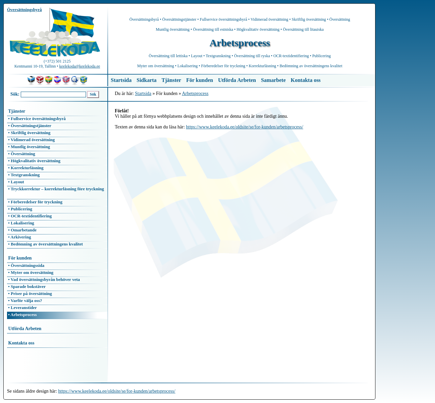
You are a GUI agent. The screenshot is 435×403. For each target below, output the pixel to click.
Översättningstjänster (179, 19)
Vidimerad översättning (269, 19)
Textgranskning (218, 56)
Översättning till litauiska (303, 29)
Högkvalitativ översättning (258, 29)
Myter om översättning (155, 66)
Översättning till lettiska (168, 56)
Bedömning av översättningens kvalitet (310, 66)
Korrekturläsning (262, 66)
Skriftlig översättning (309, 19)
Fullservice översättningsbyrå (223, 19)
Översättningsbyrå (144, 19)
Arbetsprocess (195, 93)
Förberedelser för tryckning (223, 66)
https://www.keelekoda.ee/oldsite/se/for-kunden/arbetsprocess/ (244, 126)
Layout (196, 56)
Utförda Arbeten (237, 80)
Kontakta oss (306, 80)
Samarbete (273, 80)
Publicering (321, 56)
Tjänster (171, 80)
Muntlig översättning (173, 29)
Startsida (121, 80)
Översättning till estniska (213, 29)
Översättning (339, 19)
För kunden (199, 80)
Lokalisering (187, 66)
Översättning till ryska (252, 56)
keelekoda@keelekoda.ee (79, 66)
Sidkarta (147, 80)
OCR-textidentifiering (291, 56)
